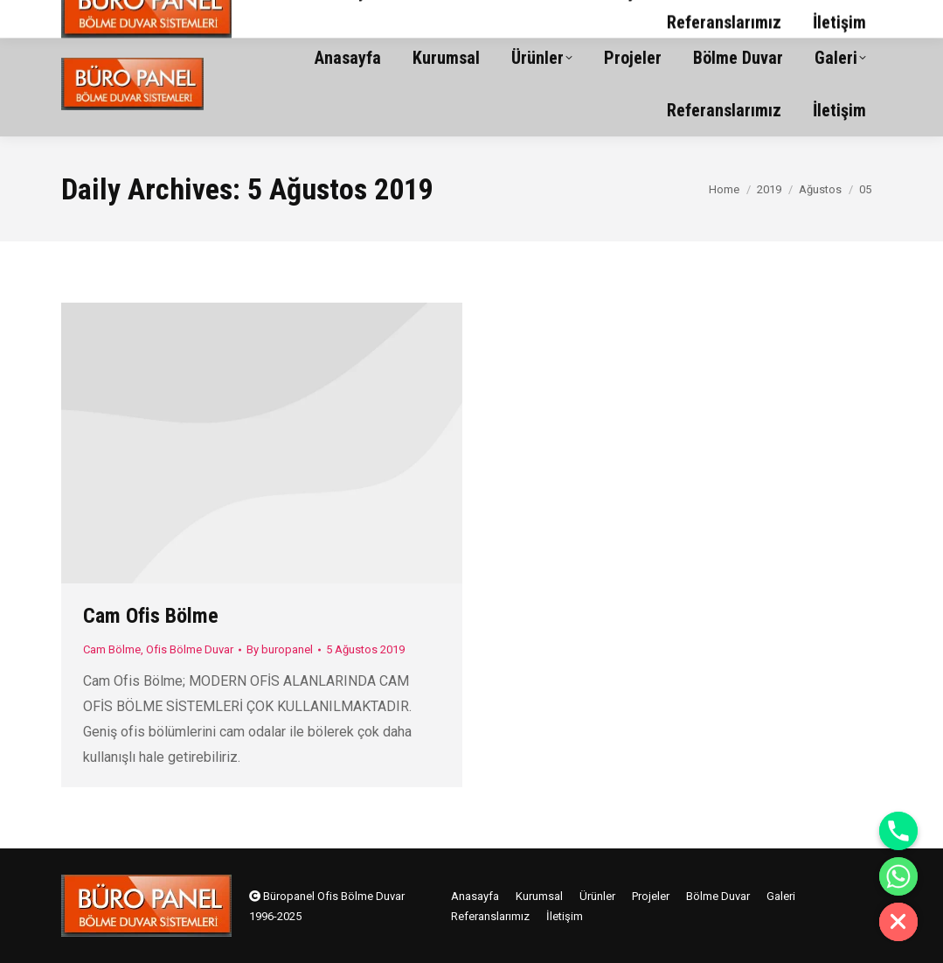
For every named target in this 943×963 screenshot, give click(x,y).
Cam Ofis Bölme (150, 616)
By (279, 649)
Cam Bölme (112, 649)
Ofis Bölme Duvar (189, 649)
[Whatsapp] (898, 876)
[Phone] (898, 831)
